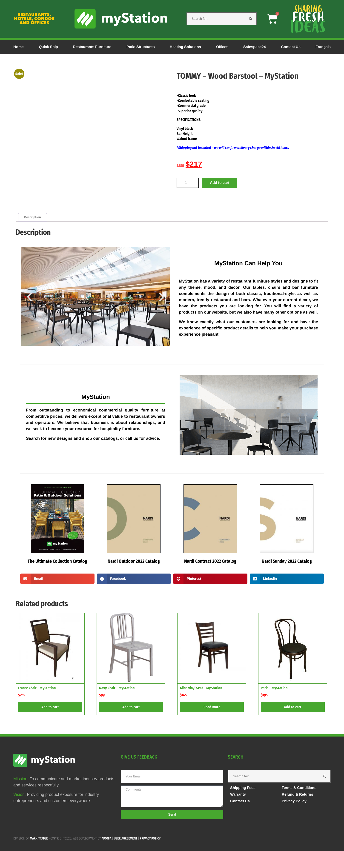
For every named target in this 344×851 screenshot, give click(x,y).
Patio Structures (140, 47)
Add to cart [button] (50, 707)
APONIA (106, 838)
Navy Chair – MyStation (117, 688)
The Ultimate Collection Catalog (57, 561)
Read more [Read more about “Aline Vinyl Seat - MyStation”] (212, 707)
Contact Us (291, 47)
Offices (222, 47)
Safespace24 (254, 47)
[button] (29, 297)
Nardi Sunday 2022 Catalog (287, 561)
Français (323, 47)
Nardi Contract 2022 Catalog (210, 561)
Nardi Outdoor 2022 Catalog (134, 561)
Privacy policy (150, 838)
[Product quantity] (188, 183)
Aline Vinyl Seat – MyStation (201, 688)
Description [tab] (32, 217)
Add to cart (219, 183)
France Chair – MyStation (37, 688)
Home (18, 47)
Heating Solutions (185, 47)
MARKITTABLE (39, 838)
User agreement (125, 838)
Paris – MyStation (274, 688)
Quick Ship (48, 47)
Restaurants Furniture (92, 47)
